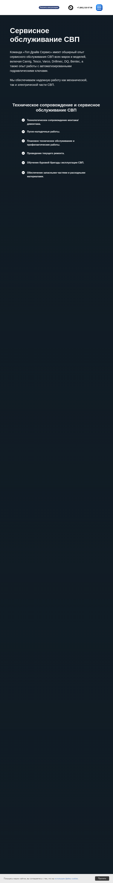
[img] (20, 7)
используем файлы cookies (66, 878)
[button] (49, 7)
